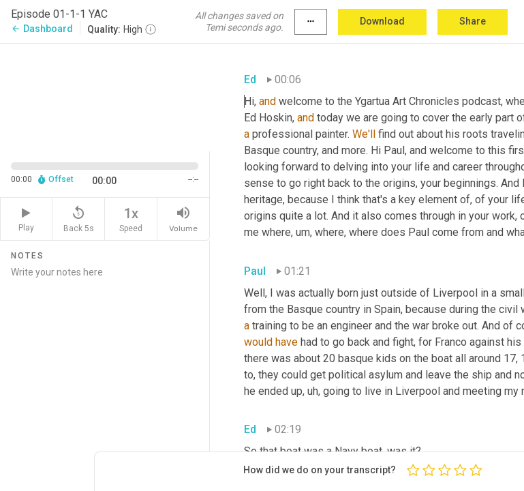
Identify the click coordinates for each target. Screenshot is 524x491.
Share (472, 21)
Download (382, 21)
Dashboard (42, 28)
